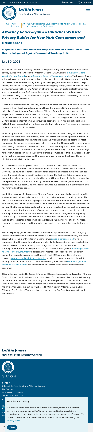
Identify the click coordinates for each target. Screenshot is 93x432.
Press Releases (15, 25)
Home (6, 24)
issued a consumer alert (62, 239)
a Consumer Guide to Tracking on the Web (51, 76)
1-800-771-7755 (16, 396)
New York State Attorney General (34, 14)
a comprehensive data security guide (28, 258)
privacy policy (13, 420)
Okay (12, 427)
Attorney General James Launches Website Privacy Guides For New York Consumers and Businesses (54, 25)
